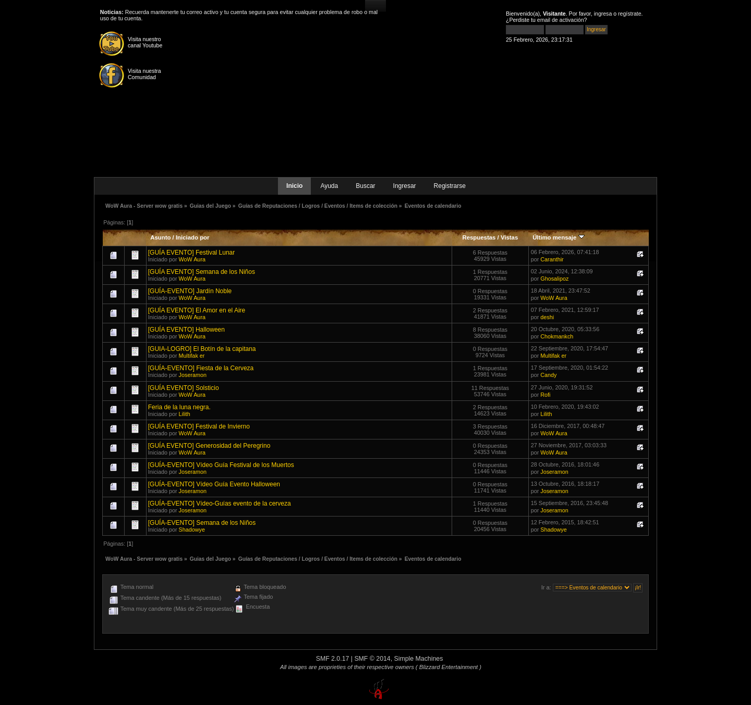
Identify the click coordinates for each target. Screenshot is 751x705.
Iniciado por (193, 237)
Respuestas (478, 237)
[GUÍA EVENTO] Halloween (186, 329)
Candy (548, 375)
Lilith (184, 414)
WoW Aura (192, 259)
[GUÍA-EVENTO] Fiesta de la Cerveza (201, 368)
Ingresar (404, 186)
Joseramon (193, 375)
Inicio (294, 186)
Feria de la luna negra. (179, 407)
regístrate (629, 13)
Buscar (365, 186)
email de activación (560, 20)
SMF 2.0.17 (332, 658)
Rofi (545, 395)
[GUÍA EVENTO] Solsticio (183, 388)
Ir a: (546, 587)
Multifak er (192, 355)
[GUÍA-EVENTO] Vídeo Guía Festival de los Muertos (221, 465)
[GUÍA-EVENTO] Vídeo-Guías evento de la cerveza (219, 503)
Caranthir (551, 259)
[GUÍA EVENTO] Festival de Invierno (199, 426)
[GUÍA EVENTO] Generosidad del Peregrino (209, 445)
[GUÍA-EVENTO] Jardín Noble (190, 291)
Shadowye (192, 529)
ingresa (603, 13)
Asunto (160, 237)
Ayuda (329, 186)
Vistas (509, 237)
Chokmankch (556, 336)
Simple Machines (418, 658)
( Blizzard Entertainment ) (448, 667)
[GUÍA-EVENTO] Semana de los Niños (202, 522)
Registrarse (450, 186)
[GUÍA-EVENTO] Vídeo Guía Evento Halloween (214, 484)
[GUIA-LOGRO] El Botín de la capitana (202, 348)
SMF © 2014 (372, 658)
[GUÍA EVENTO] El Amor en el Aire (197, 310)
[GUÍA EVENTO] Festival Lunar (191, 252)
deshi (547, 317)
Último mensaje (558, 237)
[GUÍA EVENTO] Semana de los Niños (201, 271)
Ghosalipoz (554, 278)
